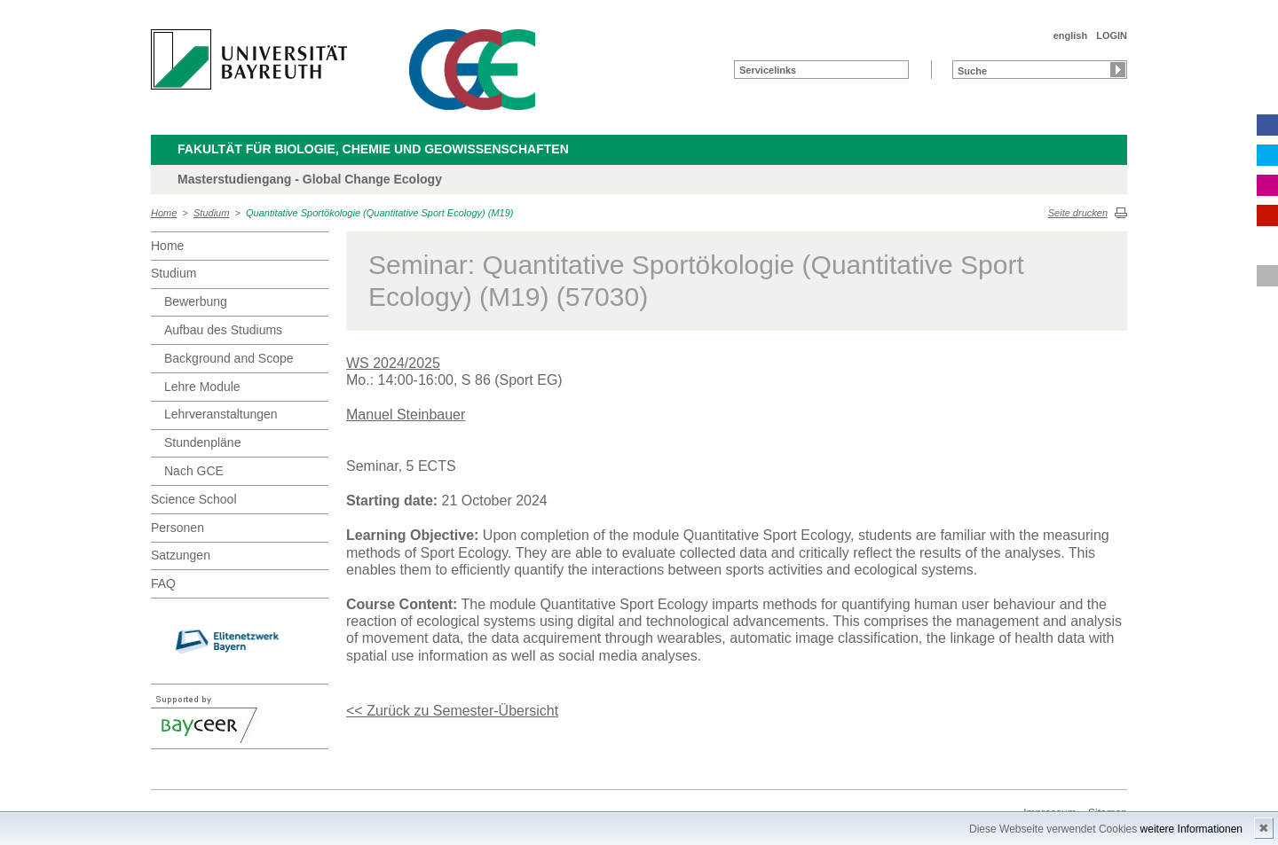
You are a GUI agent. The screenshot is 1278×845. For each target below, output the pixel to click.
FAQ (163, 583)
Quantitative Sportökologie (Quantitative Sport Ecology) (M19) (379, 212)
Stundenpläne (202, 442)
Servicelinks (767, 70)
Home (164, 212)
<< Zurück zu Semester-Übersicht (452, 710)
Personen (177, 527)
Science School (194, 499)
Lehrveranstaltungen (221, 414)
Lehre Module (202, 386)
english (1070, 35)
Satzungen (180, 555)
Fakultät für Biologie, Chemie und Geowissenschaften (373, 149)
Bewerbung (195, 301)
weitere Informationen (1191, 829)
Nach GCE (194, 471)
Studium (211, 212)
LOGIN (1111, 35)
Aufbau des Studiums (223, 330)
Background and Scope (229, 358)
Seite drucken (1078, 212)
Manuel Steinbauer (405, 414)
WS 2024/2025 (393, 363)
